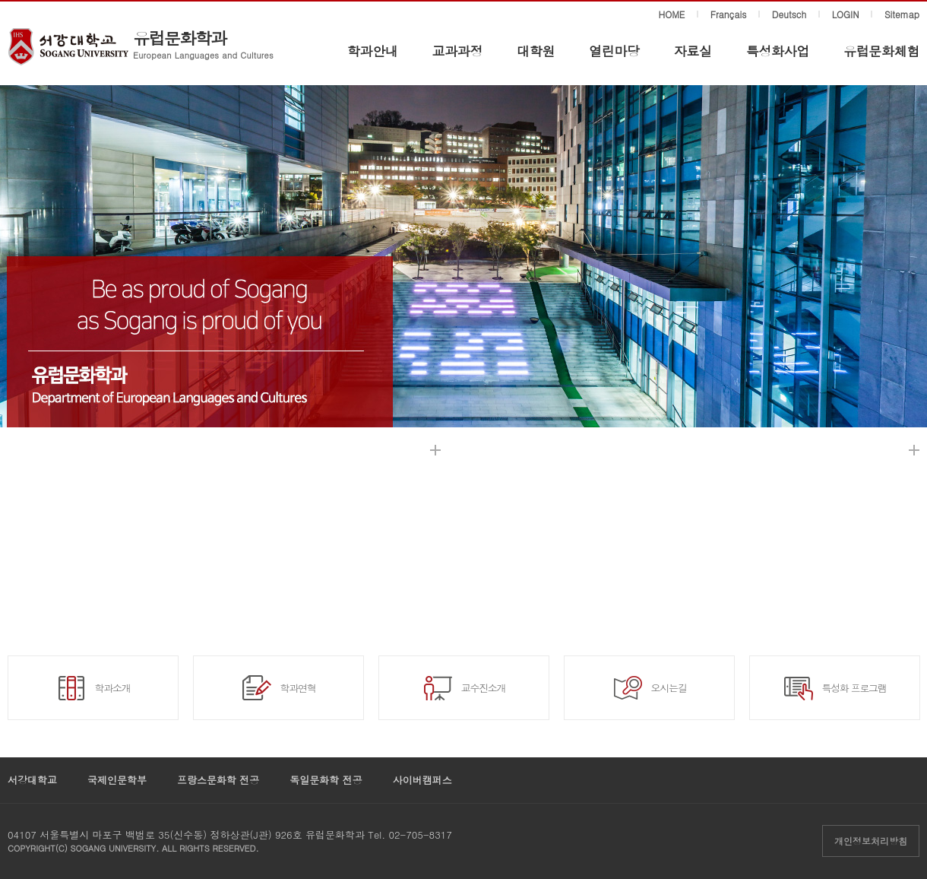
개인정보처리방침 (870, 840)
